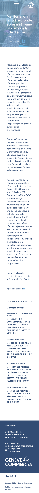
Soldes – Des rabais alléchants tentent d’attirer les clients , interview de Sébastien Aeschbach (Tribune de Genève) (19, 350)
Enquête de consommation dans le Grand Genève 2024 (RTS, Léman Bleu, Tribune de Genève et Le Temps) (19, 326)
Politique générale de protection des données (18, 488)
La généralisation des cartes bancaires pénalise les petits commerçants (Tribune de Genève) (19, 396)
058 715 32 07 (13, 443)
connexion (11, 425)
